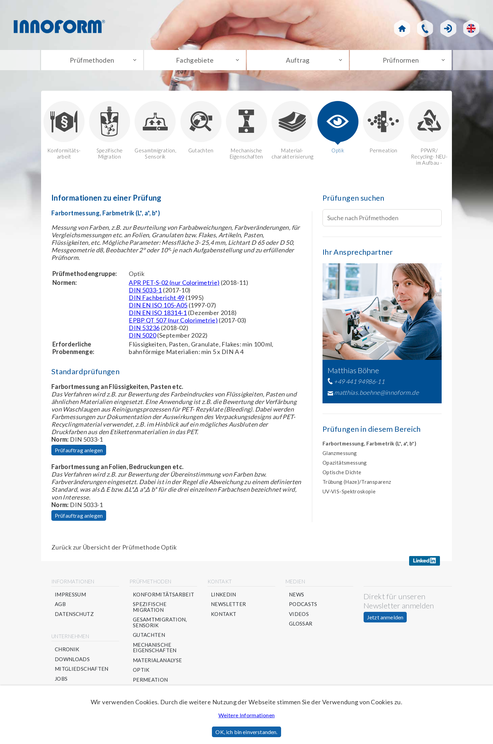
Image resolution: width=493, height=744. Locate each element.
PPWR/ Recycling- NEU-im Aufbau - (429, 135)
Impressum (70, 596)
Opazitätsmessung (345, 464)
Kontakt (224, 616)
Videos (299, 616)
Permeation (383, 129)
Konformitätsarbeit (163, 596)
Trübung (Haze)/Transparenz (357, 483)
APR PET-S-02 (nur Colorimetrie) (174, 284)
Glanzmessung (340, 455)
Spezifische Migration (109, 132)
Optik (337, 129)
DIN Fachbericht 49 (156, 299)
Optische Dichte (342, 474)
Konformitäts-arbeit (64, 132)
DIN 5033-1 (145, 291)
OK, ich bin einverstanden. (246, 732)
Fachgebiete (195, 61)
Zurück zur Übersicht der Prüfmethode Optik (114, 549)
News (296, 596)
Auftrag (298, 61)
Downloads (72, 661)
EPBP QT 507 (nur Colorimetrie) (173, 322)
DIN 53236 (144, 329)
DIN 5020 (142, 337)
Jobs (61, 680)
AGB (60, 606)
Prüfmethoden (92, 61)
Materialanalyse (157, 662)
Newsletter (228, 606)
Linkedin (223, 596)
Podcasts (303, 606)
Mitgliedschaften (82, 671)
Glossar (301, 626)
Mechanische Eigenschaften (246, 132)
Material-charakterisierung (292, 132)
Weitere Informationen (246, 715)
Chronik (67, 651)
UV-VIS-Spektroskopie (349, 493)
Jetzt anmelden (385, 619)
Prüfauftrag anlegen (79, 452)
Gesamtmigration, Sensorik (155, 132)
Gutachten (201, 129)
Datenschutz (74, 616)
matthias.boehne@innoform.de (376, 394)
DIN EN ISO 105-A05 (158, 307)
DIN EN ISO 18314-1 (158, 314)
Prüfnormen (400, 61)
